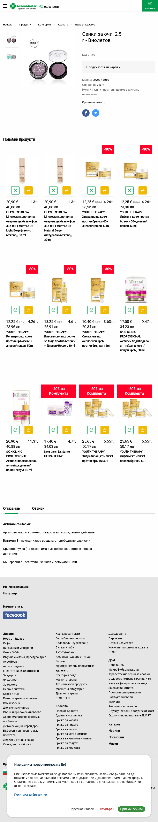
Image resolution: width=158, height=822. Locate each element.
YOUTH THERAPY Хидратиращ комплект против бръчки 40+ (97, 456)
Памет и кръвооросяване (20, 698)
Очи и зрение (12, 703)
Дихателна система (16, 707)
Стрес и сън (11, 693)
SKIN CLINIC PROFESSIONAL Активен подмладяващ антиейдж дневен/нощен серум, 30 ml (21, 461)
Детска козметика (120, 643)
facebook (15, 615)
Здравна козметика (69, 715)
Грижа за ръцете (67, 743)
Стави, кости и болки (17, 744)
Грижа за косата (67, 720)
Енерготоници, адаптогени (21, 670)
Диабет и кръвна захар (19, 739)
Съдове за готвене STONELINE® (129, 678)
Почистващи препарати (124, 692)
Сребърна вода (66, 675)
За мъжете (10, 684)
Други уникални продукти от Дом (131, 711)
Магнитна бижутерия (70, 689)
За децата (9, 675)
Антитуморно (65, 652)
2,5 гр (100, 84)
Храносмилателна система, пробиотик (21, 719)
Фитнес (61, 661)
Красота (62, 706)
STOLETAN (63, 698)
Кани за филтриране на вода (127, 683)
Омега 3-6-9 (11, 652)
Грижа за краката (68, 747)
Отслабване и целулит (70, 638)
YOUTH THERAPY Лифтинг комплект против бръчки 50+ (133, 456)
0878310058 (51, 6)
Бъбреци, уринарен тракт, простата (20, 733)
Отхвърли (107, 809)
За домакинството (121, 688)
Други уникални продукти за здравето (75, 668)
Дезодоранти (117, 633)
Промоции (116, 737)
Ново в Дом (116, 665)
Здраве (8, 634)
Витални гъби (65, 647)
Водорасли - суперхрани (72, 643)
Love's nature (100, 79)
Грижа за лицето (67, 724)
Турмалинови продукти (71, 684)
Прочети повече (93, 102)
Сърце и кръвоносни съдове (22, 712)
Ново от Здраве (13, 638)
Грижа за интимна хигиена (74, 738)
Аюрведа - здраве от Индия (74, 656)
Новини (114, 731)
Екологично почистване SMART (129, 715)
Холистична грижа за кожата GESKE (128, 650)
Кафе (6, 643)
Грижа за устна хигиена (72, 734)
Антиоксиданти (13, 666)
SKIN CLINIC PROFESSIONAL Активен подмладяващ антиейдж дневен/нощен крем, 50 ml (135, 341)
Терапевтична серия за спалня (129, 674)
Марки (113, 744)
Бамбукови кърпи (120, 697)
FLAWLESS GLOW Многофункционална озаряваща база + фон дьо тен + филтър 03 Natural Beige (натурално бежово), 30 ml (59, 226)
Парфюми (115, 638)
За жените (10, 680)
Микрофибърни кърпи (123, 669)
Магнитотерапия (67, 679)
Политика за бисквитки (30, 795)
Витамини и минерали (18, 647)
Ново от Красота (67, 711)
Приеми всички (131, 809)
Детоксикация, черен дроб (21, 726)
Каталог (114, 724)
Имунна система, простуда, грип (24, 657)
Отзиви (38, 508)
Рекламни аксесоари (122, 706)
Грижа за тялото (67, 729)
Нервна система (14, 689)
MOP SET (114, 701)
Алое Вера (10, 661)
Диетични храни (67, 693)
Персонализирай (81, 809)
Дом (111, 660)
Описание (11, 508)
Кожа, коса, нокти (68, 633)
